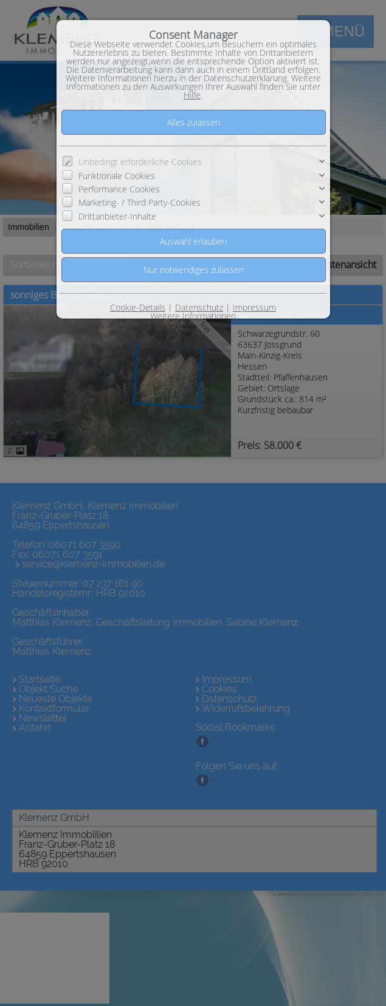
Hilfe (192, 95)
